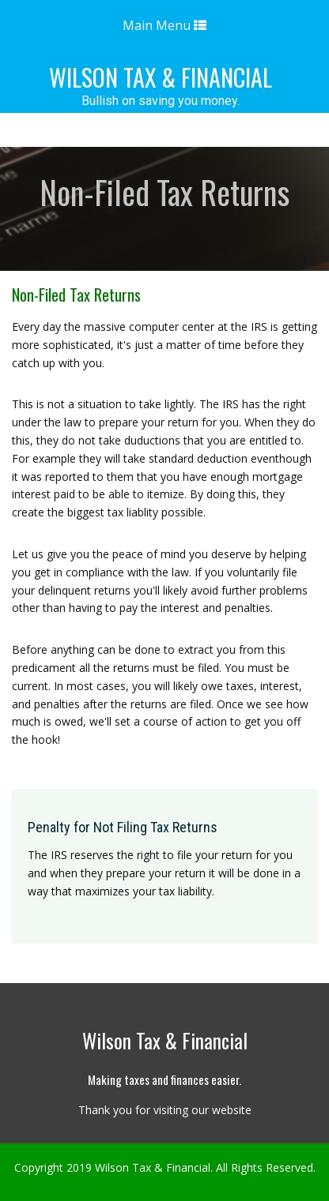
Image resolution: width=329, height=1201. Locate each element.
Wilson (160, 77)
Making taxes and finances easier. (164, 1079)
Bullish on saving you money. (160, 101)
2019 (79, 1167)
